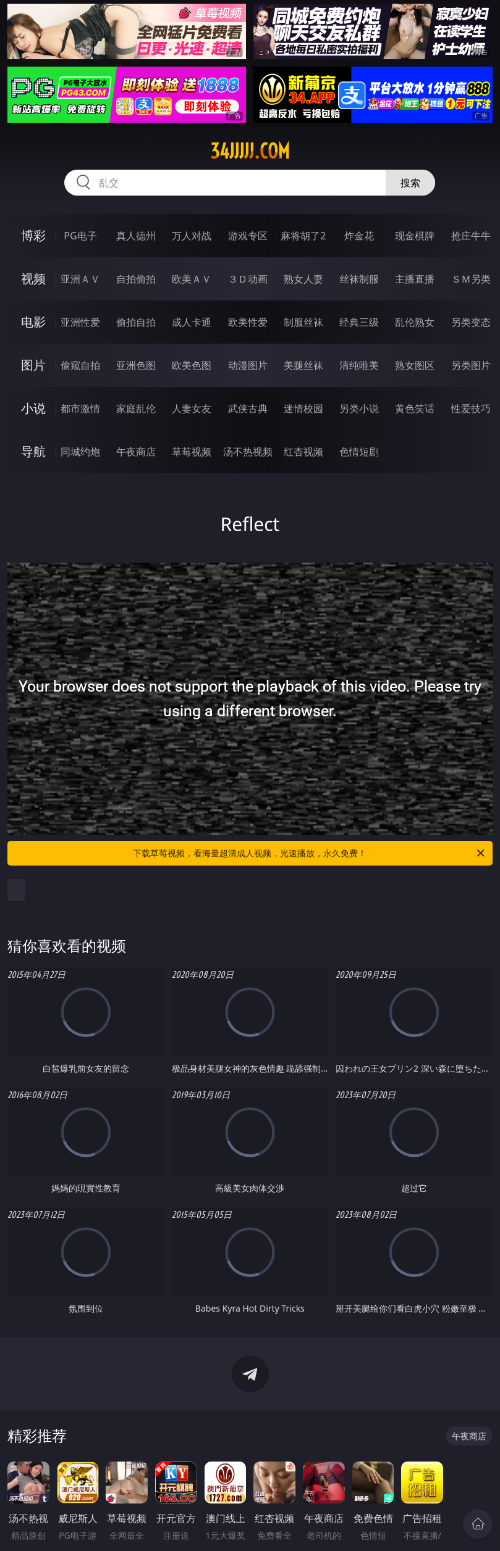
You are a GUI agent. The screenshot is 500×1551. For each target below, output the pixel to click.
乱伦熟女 (414, 322)
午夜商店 (136, 451)
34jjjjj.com (250, 151)
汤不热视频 (248, 451)
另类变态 (471, 322)
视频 (33, 278)
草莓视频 (191, 451)
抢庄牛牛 (471, 235)
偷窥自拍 (80, 365)
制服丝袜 (303, 322)
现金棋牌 (414, 235)
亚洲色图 (136, 365)
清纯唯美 (359, 365)
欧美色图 (191, 365)
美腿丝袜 (303, 365)
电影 (33, 321)
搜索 (410, 182)
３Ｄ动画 (248, 279)
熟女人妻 (303, 279)
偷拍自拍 (136, 322)
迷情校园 (303, 408)
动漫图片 (248, 365)
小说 (33, 408)
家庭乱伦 (136, 408)
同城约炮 (80, 451)
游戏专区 (248, 235)
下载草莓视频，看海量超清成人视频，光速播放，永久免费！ (309, 853)
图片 (33, 365)
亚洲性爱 (80, 322)
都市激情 (80, 408)
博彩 (33, 235)
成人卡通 (191, 322)
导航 (33, 451)
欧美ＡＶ (191, 279)
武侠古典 (248, 408)
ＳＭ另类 (471, 279)
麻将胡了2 (303, 235)
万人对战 (191, 235)
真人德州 (136, 235)
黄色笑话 (414, 408)
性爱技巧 (471, 408)
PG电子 (80, 235)
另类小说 (359, 408)
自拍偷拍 (136, 279)
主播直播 (414, 279)
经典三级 (359, 322)
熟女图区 (414, 365)
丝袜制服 (359, 279)
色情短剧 (359, 451)
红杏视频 (303, 451)
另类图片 (471, 365)
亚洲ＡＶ (80, 279)
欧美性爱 (248, 322)
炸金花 (359, 235)
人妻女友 (191, 408)
